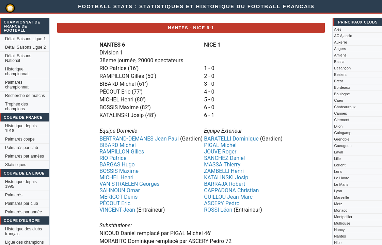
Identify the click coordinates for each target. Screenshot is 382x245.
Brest (338, 81)
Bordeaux (342, 87)
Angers (340, 49)
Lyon (338, 191)
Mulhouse (342, 223)
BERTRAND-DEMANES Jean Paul (139, 138)
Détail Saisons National (18, 58)
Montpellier (343, 217)
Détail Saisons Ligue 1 (25, 38)
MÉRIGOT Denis (118, 197)
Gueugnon (342, 146)
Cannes (340, 113)
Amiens (340, 55)
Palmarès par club (21, 147)
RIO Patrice (112, 158)
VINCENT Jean (117, 210)
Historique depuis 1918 (21, 128)
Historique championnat (17, 71)
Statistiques (15, 164)
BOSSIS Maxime (119, 171)
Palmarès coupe (20, 139)
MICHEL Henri (116, 177)
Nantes (340, 236)
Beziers (340, 74)
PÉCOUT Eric (114, 203)
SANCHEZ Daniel (224, 158)
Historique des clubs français (23, 231)
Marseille (341, 197)
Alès (337, 29)
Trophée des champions (16, 106)
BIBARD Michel (117, 145)
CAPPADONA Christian (231, 190)
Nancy (339, 230)
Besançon (342, 68)
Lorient (340, 165)
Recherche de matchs (25, 95)
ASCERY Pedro (221, 203)
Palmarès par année (23, 212)
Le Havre (341, 178)
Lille (337, 159)
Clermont (341, 120)
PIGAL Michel (220, 145)
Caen (338, 100)
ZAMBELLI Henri (224, 171)
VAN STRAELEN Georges (129, 184)
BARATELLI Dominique (231, 138)
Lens (338, 171)
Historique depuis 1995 (21, 184)
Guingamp (342, 133)
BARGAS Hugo (116, 164)
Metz (338, 204)
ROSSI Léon (218, 210)
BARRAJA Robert (224, 184)
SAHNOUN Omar (119, 190)
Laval (338, 152)
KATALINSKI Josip (226, 177)
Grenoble (341, 139)
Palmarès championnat (17, 84)
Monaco (340, 210)
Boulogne (342, 94)
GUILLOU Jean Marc (228, 197)
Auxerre (340, 42)
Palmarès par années (24, 156)
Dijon (338, 126)
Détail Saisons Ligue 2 (25, 47)
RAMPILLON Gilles (121, 151)
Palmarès (13, 195)
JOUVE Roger (220, 151)
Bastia (339, 62)
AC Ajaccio (343, 36)
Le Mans (341, 184)
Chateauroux (344, 107)
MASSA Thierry (222, 164)
